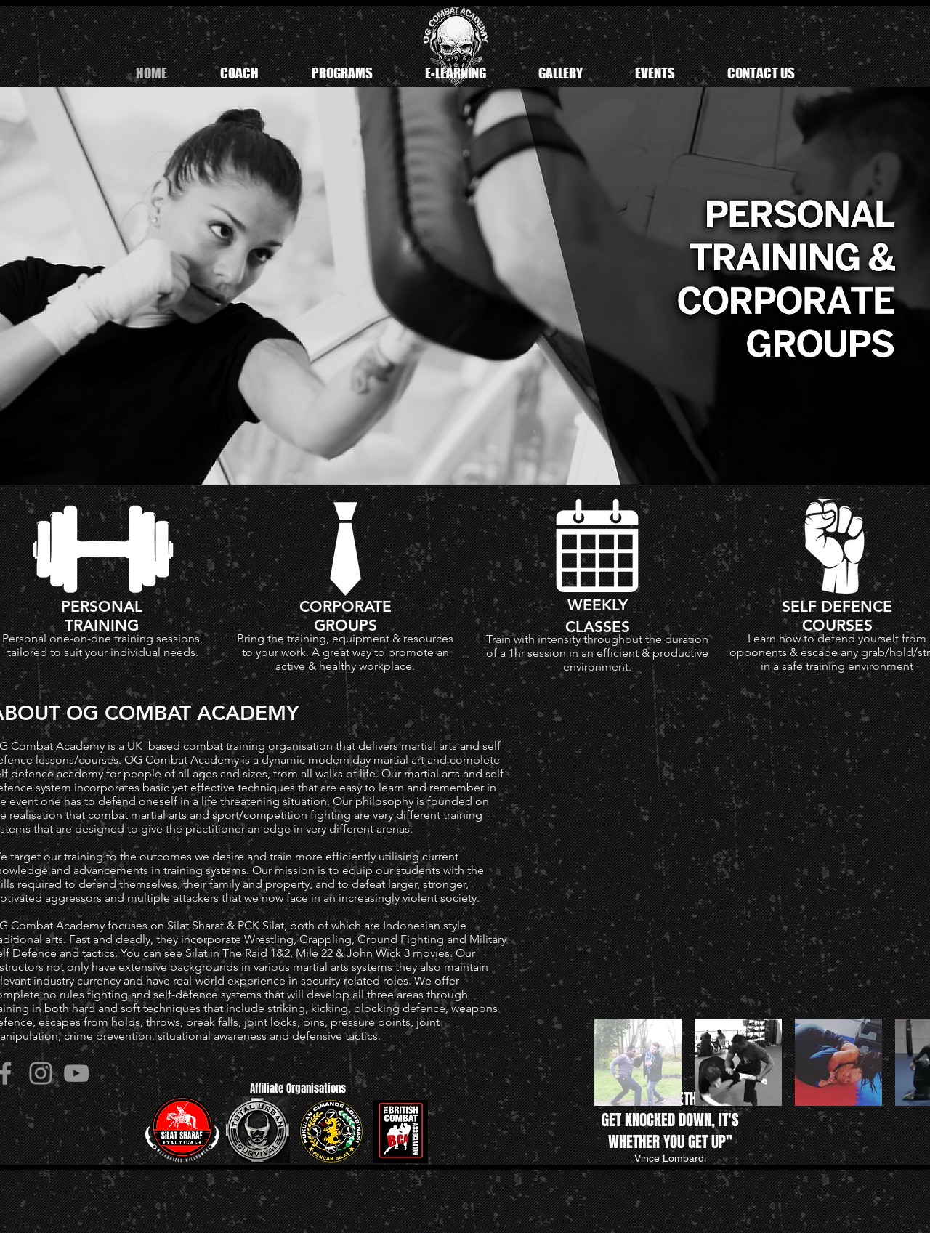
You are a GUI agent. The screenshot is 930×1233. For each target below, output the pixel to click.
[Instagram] (40, 1073)
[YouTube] (76, 1073)
